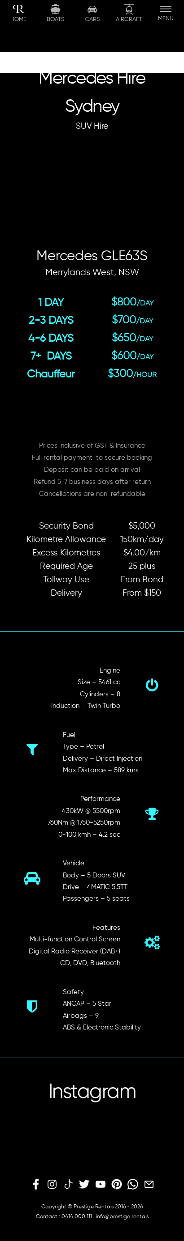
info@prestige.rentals (122, 1217)
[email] (149, 1185)
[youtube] (100, 1185)
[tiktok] (68, 1185)
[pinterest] (116, 1185)
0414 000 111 (76, 1217)
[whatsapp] (132, 1185)
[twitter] (84, 1185)
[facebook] (36, 1185)
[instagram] (52, 1185)
